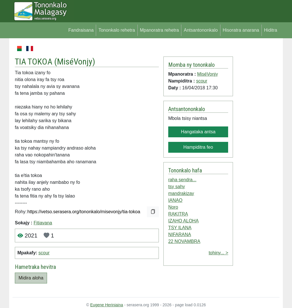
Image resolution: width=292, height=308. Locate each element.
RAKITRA (178, 214)
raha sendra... (182, 179)
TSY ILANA (180, 227)
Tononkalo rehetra (116, 30)
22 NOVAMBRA (184, 241)
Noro (173, 207)
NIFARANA (179, 234)
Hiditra (270, 30)
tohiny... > (218, 252)
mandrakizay (181, 193)
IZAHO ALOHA (183, 220)
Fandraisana (81, 30)
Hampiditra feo (198, 147)
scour (44, 252)
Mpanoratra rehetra (159, 30)
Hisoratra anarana (241, 30)
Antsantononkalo (201, 30)
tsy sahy (176, 186)
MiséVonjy (74, 62)
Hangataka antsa (198, 131)
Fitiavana (43, 222)
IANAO (175, 200)
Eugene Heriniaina (106, 305)
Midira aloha (31, 277)
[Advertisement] (256, 130)
